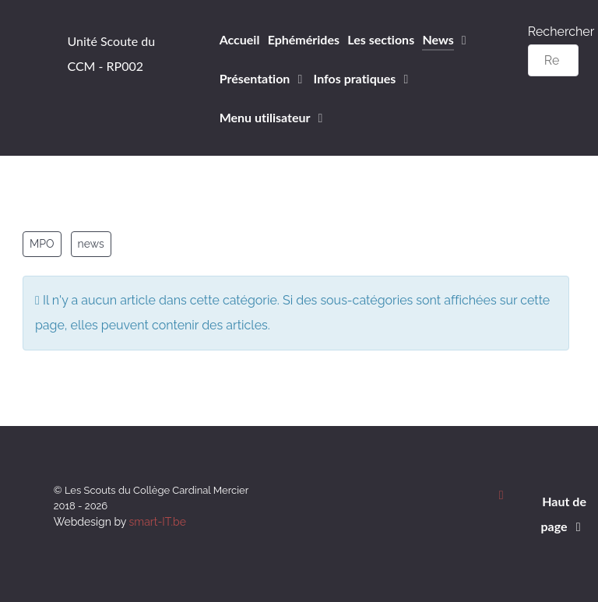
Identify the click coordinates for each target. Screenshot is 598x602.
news (91, 244)
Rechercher (561, 31)
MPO (42, 244)
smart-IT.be (157, 522)
